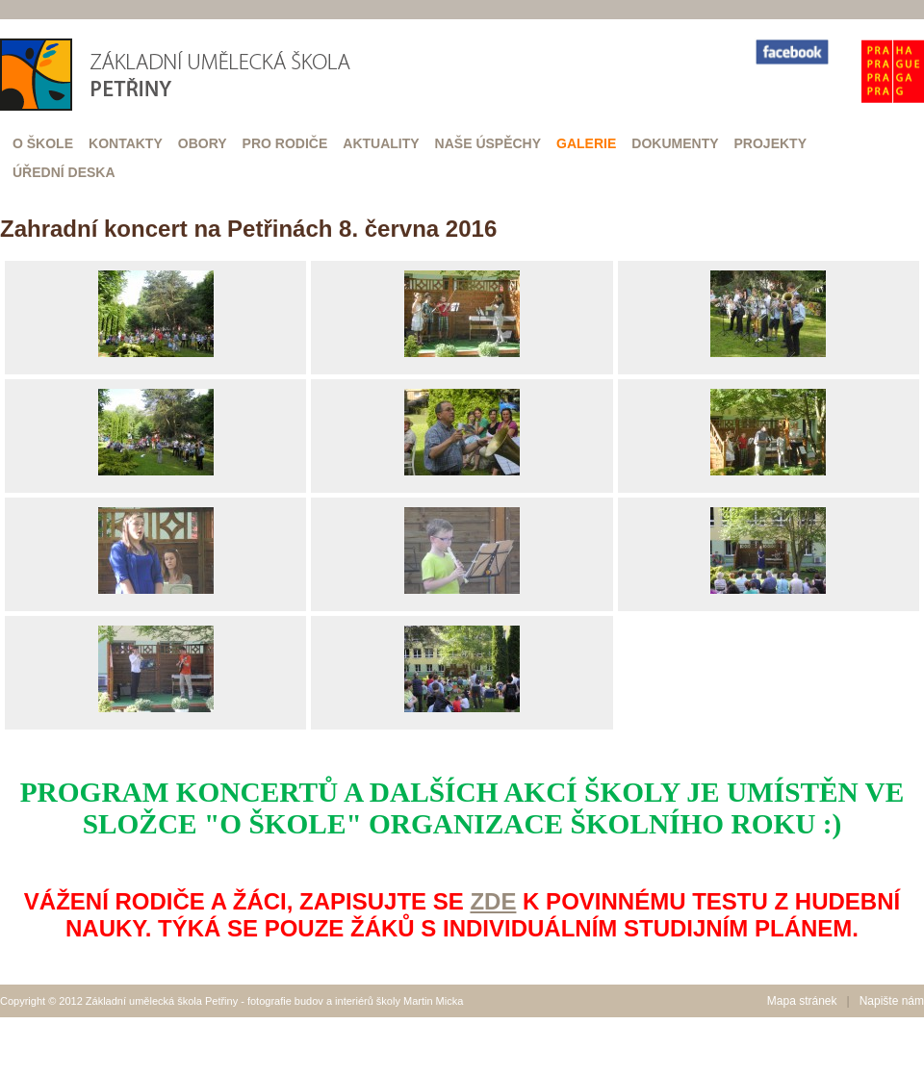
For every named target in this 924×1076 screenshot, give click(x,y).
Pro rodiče (285, 143)
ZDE (493, 901)
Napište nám (892, 1001)
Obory (202, 143)
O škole (43, 143)
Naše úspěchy (488, 143)
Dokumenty (674, 143)
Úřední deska (64, 172)
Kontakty (126, 143)
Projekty (770, 143)
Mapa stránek (802, 1001)
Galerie (586, 143)
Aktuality (381, 143)
